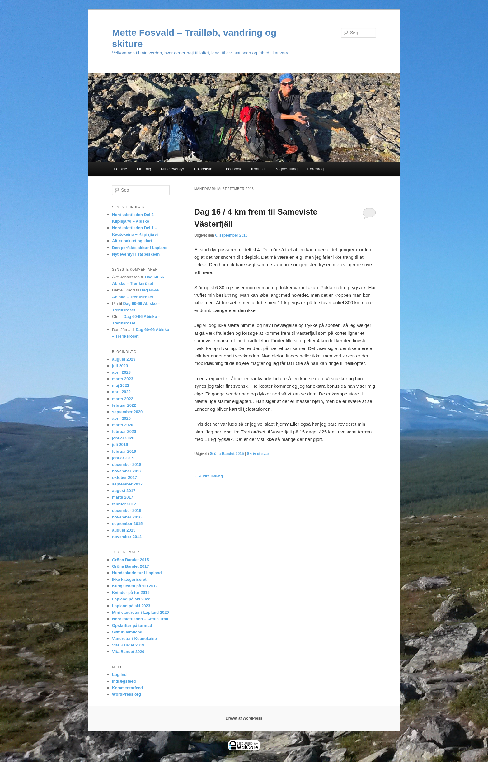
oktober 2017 (124, 477)
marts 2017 (122, 497)
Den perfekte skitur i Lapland (139, 247)
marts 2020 (122, 425)
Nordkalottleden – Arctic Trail (140, 619)
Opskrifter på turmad (132, 625)
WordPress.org (126, 694)
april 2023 (121, 372)
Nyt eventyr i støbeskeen (136, 254)
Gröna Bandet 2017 (130, 566)
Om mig (144, 169)
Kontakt (258, 169)
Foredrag (315, 169)
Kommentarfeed (127, 687)
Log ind (119, 674)
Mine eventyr (172, 169)
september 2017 (127, 484)
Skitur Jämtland (127, 632)
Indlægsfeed (124, 681)
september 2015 (127, 523)
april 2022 (121, 392)
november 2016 (127, 517)
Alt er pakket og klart (132, 241)
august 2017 (123, 490)
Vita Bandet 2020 (128, 651)
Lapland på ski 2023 (131, 605)
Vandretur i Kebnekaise (134, 638)
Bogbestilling (286, 169)
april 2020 (121, 418)
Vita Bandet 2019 (128, 645)
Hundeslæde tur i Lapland (137, 572)
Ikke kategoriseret (129, 579)
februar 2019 (124, 451)
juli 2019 (120, 444)
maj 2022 (120, 385)
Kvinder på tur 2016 (131, 592)
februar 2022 (124, 405)
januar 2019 (123, 458)
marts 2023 (122, 378)
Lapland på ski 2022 (131, 599)
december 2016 (126, 510)
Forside (120, 169)
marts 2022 (122, 398)
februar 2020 (124, 431)
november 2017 (127, 471)
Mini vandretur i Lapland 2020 (140, 612)
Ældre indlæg (208, 476)
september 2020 (127, 411)
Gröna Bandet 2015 (227, 454)
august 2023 (123, 359)
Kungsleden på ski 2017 (135, 586)
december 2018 (126, 464)
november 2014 (127, 536)
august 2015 (123, 530)
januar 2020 (123, 438)
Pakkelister (204, 169)
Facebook (232, 169)
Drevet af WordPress (244, 718)
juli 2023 (120, 365)
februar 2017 (124, 504)
